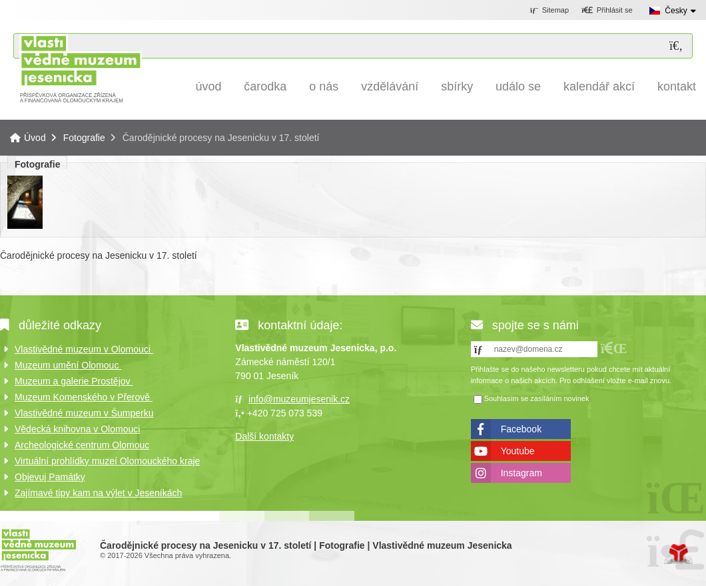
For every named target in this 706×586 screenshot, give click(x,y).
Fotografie (84, 137)
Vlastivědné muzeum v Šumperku (84, 413)
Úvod (80, 68)
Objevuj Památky (50, 477)
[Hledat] (676, 46)
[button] (607, 11)
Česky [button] (676, 10)
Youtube (518, 451)
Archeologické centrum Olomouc (82, 445)
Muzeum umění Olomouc (68, 365)
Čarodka (265, 86)
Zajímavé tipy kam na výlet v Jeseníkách (98, 493)
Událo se (518, 86)
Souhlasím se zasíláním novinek (536, 398)
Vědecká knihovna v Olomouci (77, 429)
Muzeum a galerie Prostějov (74, 381)
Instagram (521, 473)
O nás (323, 86)
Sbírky (457, 86)
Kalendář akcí (599, 86)
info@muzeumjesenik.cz (299, 399)
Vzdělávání (389, 86)
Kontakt (676, 86)
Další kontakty (264, 436)
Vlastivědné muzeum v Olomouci (84, 349)
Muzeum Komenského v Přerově (84, 397)
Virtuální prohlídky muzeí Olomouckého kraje (107, 461)
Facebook (521, 429)
